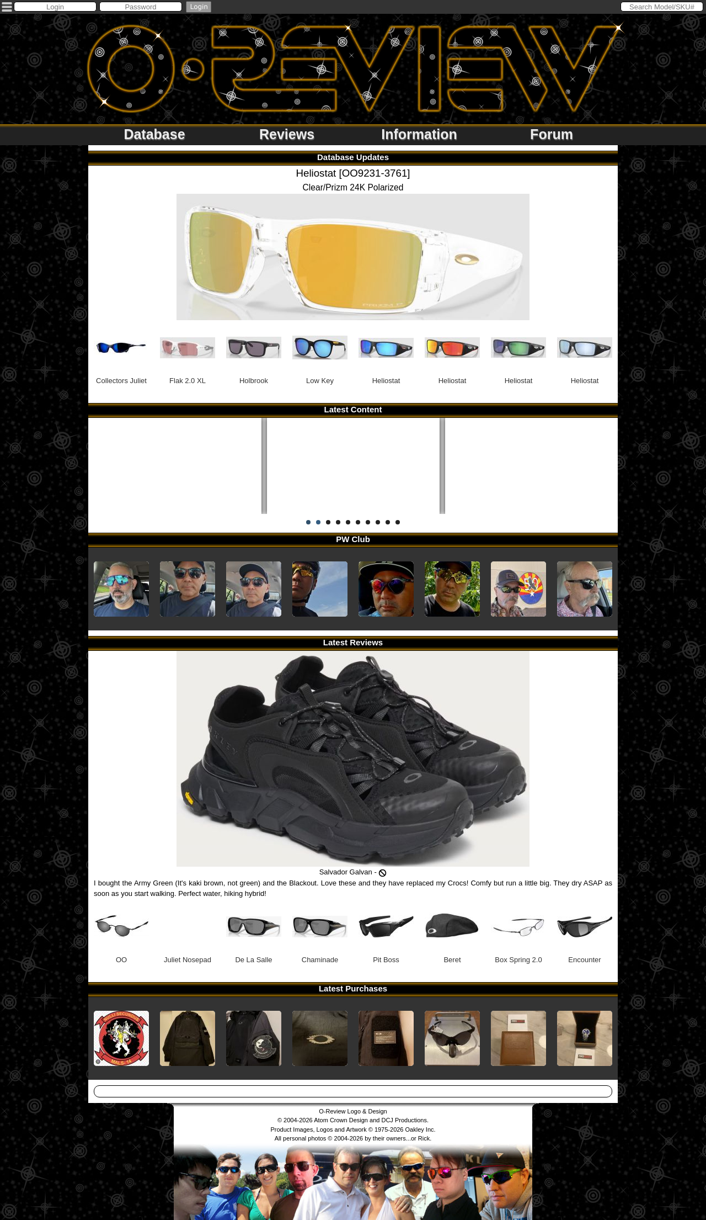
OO (121, 931)
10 (397, 522)
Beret (452, 931)
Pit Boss (386, 931)
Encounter (585, 931)
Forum (551, 134)
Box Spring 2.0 (518, 931)
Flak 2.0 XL (187, 352)
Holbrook (254, 352)
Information (419, 134)
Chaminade (320, 931)
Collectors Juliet (121, 352)
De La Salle (254, 931)
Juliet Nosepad (187, 931)
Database (154, 134)
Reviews (286, 134)
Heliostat (386, 352)
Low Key (320, 352)
